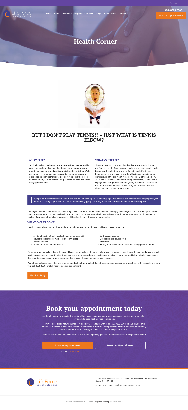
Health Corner (110, 14)
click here (53, 266)
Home (48, 14)
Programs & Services (83, 14)
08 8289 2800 (73, 351)
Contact (122, 14)
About (56, 14)
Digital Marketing (102, 402)
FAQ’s (98, 14)
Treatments (66, 14)
